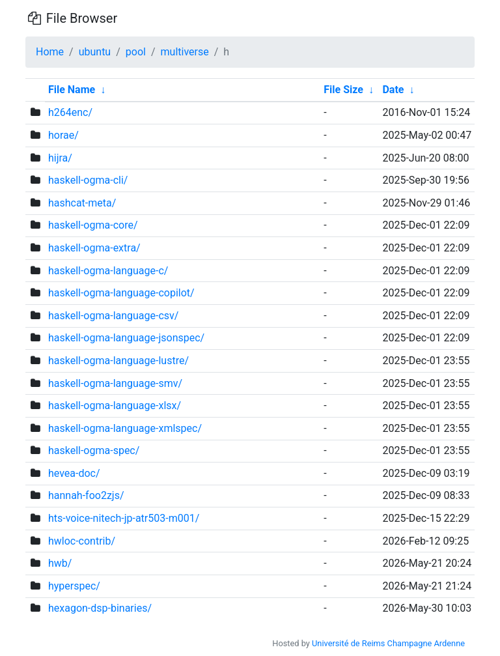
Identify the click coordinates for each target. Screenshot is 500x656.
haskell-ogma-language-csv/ (113, 315)
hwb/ (60, 563)
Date (393, 89)
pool (136, 52)
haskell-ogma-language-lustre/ (118, 360)
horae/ (63, 135)
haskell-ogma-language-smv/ (115, 383)
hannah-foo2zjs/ (86, 495)
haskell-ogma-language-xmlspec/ (125, 428)
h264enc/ (70, 112)
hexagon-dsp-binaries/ (100, 608)
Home (50, 52)
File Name (71, 89)
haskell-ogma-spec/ (93, 450)
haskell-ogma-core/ (93, 225)
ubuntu (95, 52)
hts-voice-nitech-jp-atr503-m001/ (123, 518)
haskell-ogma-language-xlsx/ (114, 405)
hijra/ (60, 158)
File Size (343, 89)
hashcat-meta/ (82, 203)
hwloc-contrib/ (81, 541)
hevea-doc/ (74, 473)
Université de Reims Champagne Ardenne (388, 643)
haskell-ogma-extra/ (94, 248)
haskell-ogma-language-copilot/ (121, 293)
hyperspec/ (74, 586)
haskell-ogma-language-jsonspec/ (126, 338)
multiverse (185, 52)
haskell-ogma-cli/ (88, 180)
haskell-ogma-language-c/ (108, 270)
